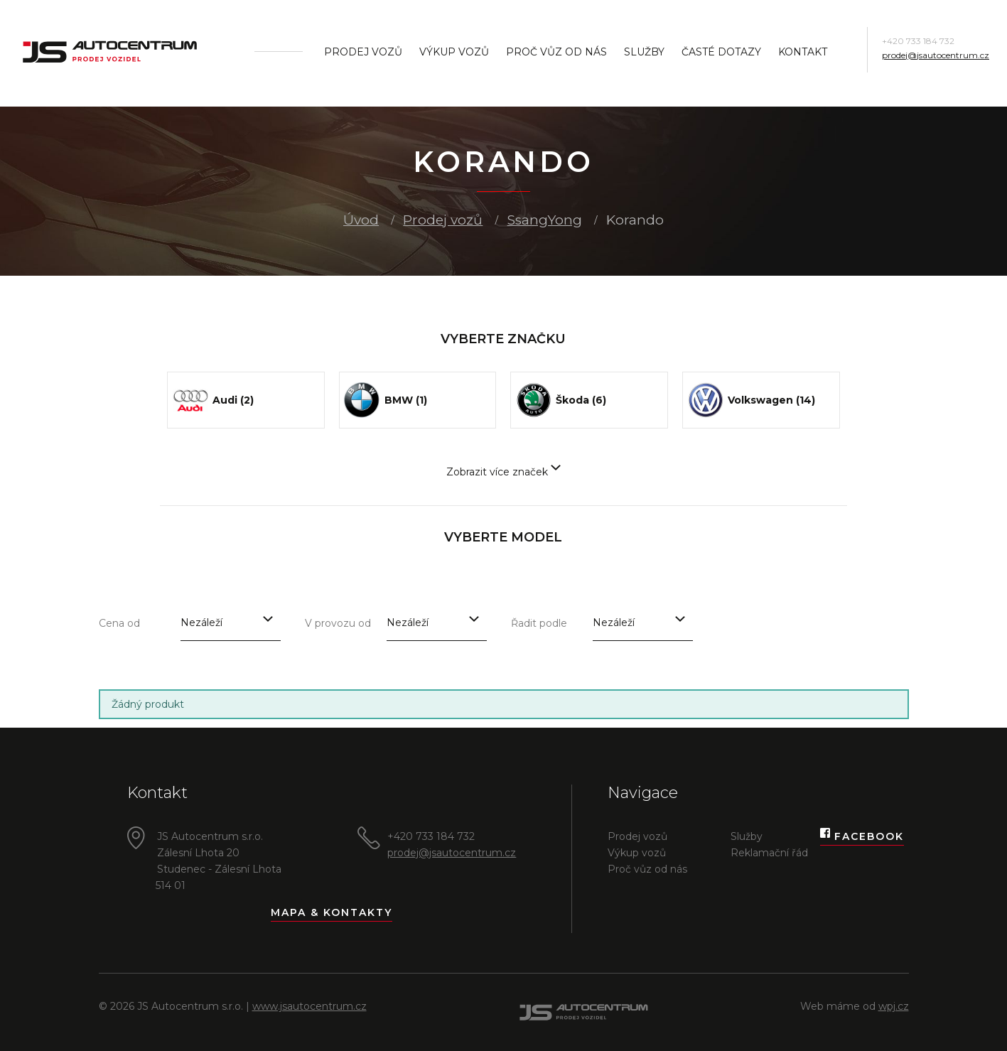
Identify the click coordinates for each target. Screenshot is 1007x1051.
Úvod (361, 220)
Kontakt (802, 51)
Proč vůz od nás (556, 51)
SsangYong (544, 220)
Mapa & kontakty (331, 912)
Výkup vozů (454, 51)
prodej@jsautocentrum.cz (935, 55)
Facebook (862, 837)
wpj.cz (893, 1006)
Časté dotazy (721, 51)
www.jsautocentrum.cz (309, 1006)
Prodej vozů (363, 51)
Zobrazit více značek (503, 471)
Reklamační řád (769, 852)
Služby (644, 51)
